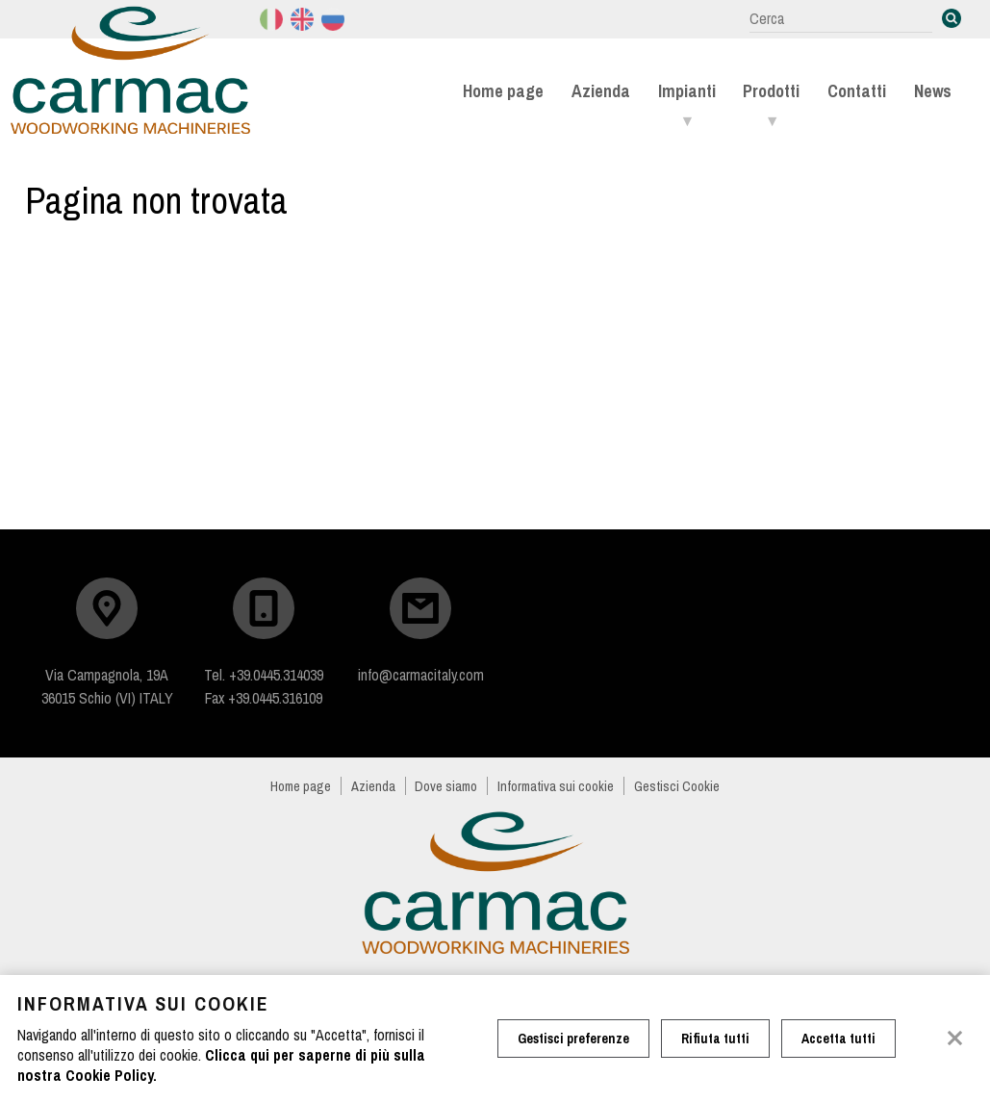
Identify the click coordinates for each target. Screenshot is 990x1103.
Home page (503, 91)
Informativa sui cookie (555, 786)
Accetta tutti (838, 1038)
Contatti (856, 91)
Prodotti (771, 91)
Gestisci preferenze (573, 1038)
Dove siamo (446, 786)
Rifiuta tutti (715, 1038)
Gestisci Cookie (677, 786)
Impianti (687, 91)
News (933, 91)
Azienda (600, 91)
